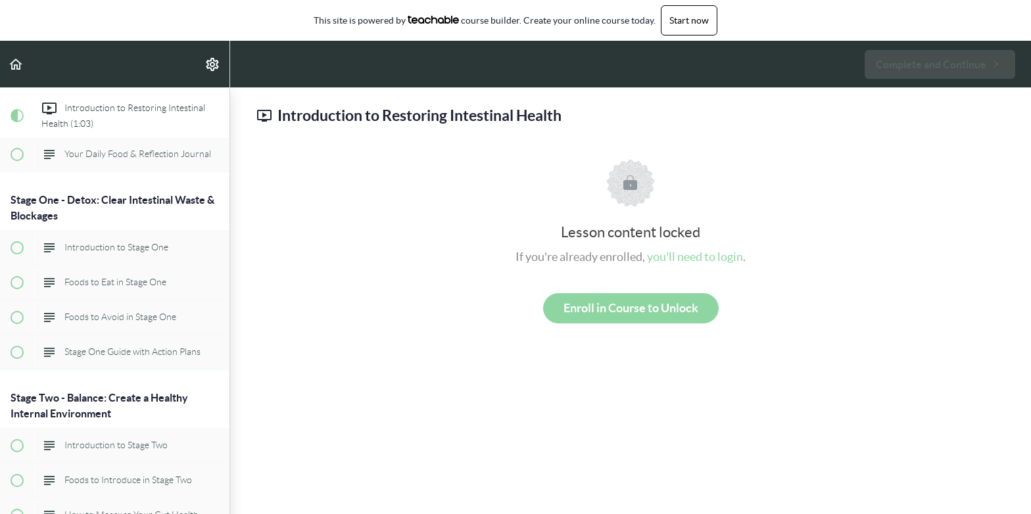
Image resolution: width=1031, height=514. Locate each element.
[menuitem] (213, 64)
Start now (689, 20)
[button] (16, 64)
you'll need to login (695, 257)
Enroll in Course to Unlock (630, 308)
